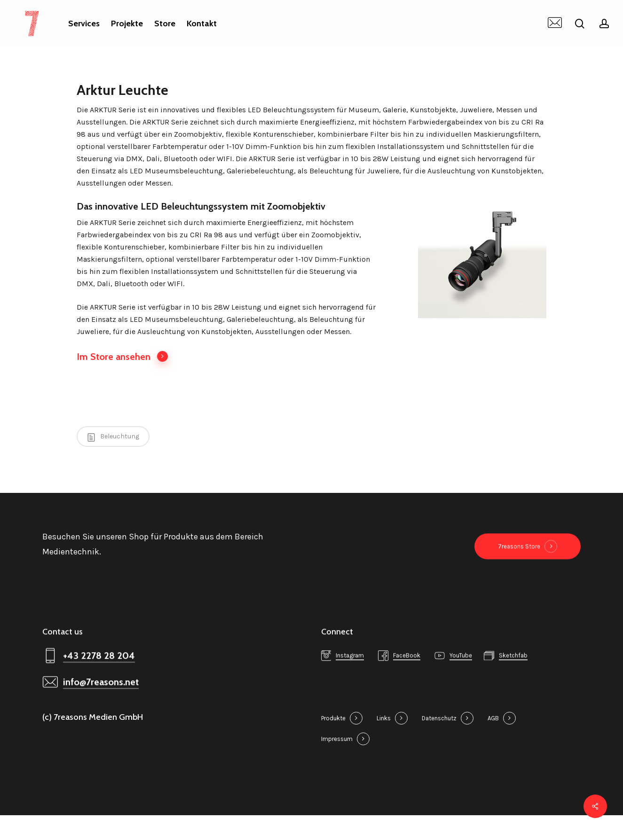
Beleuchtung (113, 437)
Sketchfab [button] (513, 680)
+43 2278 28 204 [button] (99, 680)
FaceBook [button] (406, 680)
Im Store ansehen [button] (122, 356)
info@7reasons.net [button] (101, 706)
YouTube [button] (461, 680)
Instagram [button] (350, 680)
